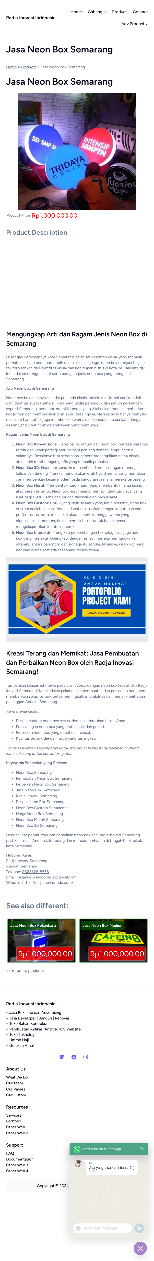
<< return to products (25, 970)
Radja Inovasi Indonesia (31, 17)
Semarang (29, 866)
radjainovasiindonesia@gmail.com (47, 877)
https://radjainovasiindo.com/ (47, 882)
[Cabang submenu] (105, 11)
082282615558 (35, 871)
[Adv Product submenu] (146, 23)
